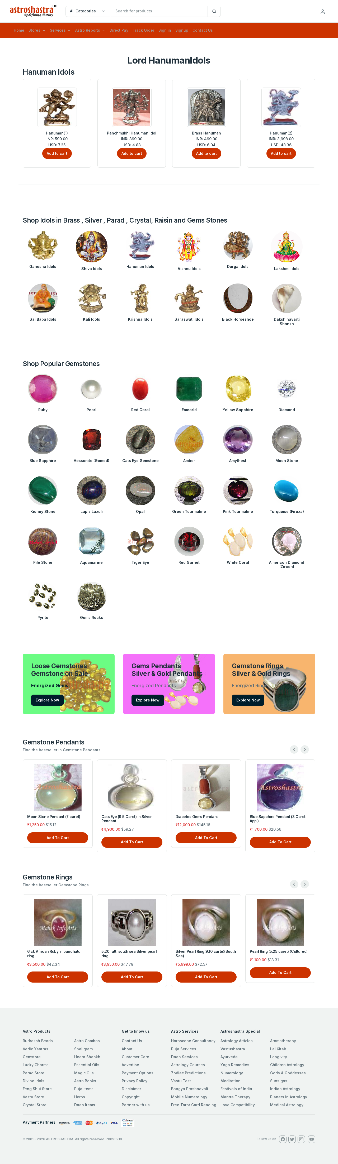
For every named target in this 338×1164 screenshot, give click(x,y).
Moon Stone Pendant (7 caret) (53, 816)
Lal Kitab (278, 1049)
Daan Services (184, 1057)
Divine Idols (33, 1081)
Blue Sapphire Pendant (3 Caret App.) (278, 818)
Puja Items (83, 1088)
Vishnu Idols (189, 268)
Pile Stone (42, 562)
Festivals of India (236, 1088)
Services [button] (58, 30)
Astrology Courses (188, 1064)
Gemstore (32, 1057)
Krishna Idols (140, 319)
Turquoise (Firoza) (287, 511)
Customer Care (135, 1057)
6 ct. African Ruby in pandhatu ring (54, 953)
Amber (189, 460)
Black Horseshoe (238, 319)
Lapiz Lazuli (92, 511)
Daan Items (84, 1105)
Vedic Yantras (35, 1049)
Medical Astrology (286, 1105)
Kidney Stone (42, 511)
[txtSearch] (159, 11)
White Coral (238, 562)
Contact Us (203, 30)
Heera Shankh (87, 1057)
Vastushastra (232, 1049)
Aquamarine (91, 562)
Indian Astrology (285, 1088)
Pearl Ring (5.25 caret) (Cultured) (279, 951)
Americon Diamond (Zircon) (286, 564)
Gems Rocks (91, 617)
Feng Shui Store (37, 1088)
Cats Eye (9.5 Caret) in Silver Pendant (126, 818)
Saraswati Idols (189, 319)
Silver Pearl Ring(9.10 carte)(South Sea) (206, 953)
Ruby (43, 409)
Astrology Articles (236, 1040)
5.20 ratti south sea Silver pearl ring (129, 953)
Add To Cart (58, 837)
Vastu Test (181, 1081)
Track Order (143, 30)
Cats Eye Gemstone (140, 460)
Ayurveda (229, 1057)
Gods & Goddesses (288, 1073)
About (127, 1049)
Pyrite (42, 617)
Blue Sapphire (43, 460)
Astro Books (85, 1081)
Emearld (189, 409)
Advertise (130, 1064)
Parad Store (33, 1073)
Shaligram (83, 1049)
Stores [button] (34, 30)
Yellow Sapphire (238, 409)
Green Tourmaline (189, 511)
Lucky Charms (36, 1064)
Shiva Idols (91, 268)
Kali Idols (91, 319)
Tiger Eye (140, 562)
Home (19, 30)
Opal (140, 511)
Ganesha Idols (42, 266)
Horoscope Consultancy (193, 1040)
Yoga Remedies (234, 1064)
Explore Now (47, 700)
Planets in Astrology (288, 1097)
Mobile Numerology (189, 1097)
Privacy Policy (134, 1081)
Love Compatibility (237, 1105)
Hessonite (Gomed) (91, 460)
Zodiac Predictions (188, 1073)
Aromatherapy (283, 1040)
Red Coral (140, 409)
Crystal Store (34, 1105)
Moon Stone (286, 460)
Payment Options (137, 1073)
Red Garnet (189, 562)
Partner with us (136, 1105)
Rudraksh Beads (38, 1040)
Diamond (287, 409)
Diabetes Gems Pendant (197, 816)
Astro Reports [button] (87, 30)
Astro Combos (87, 1040)
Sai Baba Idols (43, 319)
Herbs (79, 1097)
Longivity (278, 1057)
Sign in (164, 30)
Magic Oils (84, 1073)
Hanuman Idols (140, 266)
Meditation (230, 1081)
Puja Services (183, 1049)
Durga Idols (237, 266)
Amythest (237, 460)
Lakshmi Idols (286, 268)
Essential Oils (86, 1064)
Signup (181, 30)
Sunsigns (278, 1081)
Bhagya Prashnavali (189, 1088)
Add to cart (57, 153)
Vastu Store (33, 1097)
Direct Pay (119, 30)
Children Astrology (287, 1064)
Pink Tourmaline (238, 511)
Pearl (91, 409)
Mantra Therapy (235, 1097)
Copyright (131, 1097)
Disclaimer (131, 1088)
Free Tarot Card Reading (193, 1105)
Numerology (231, 1073)
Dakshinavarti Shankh (287, 321)
